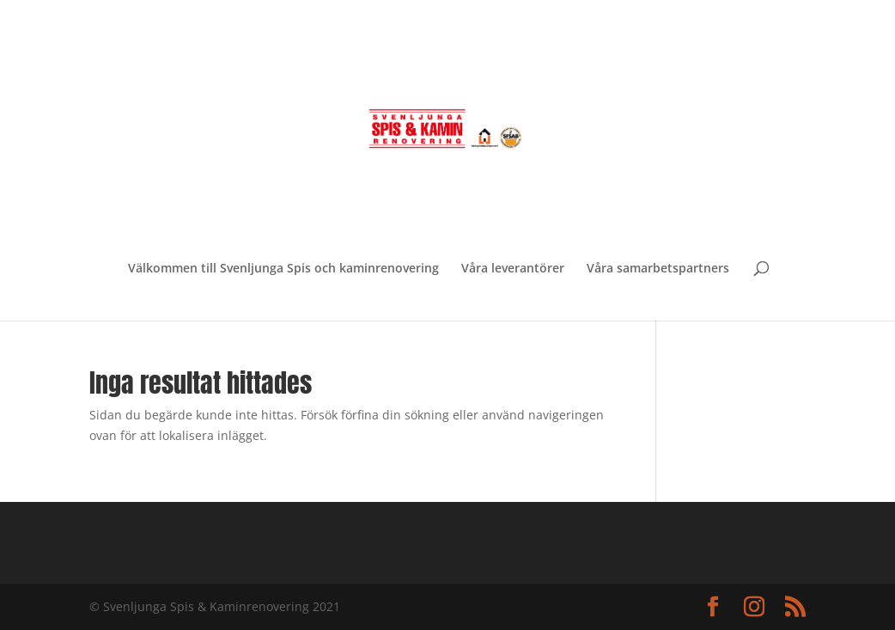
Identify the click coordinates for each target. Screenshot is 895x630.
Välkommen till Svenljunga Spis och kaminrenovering (283, 269)
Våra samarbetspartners (658, 269)
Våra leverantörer (512, 269)
